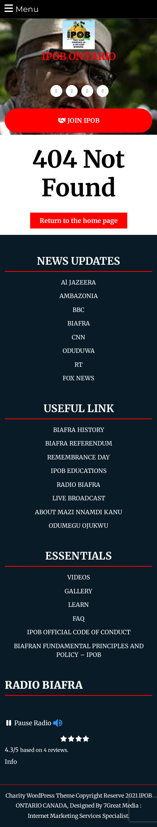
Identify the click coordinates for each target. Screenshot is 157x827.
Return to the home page (83, 219)
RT (78, 364)
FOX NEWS (78, 378)
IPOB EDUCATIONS (79, 471)
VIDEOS (78, 577)
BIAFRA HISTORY (78, 430)
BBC (78, 310)
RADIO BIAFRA (78, 484)
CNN (78, 337)
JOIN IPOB (79, 120)
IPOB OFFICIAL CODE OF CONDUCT (78, 632)
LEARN (78, 604)
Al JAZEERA (78, 282)
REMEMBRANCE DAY (78, 457)
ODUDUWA (79, 350)
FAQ (78, 618)
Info (11, 761)
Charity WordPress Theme (40, 795)
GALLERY (78, 591)
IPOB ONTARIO (79, 56)
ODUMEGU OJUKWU (78, 525)
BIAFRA (78, 323)
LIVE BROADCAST (78, 498)
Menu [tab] (20, 8)
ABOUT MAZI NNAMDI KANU (78, 512)
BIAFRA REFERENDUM (78, 443)
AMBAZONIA (78, 296)
